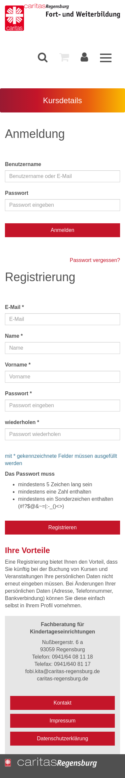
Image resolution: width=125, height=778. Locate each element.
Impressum (62, 720)
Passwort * (18, 393)
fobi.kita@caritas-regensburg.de (62, 671)
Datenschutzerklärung (62, 738)
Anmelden (62, 230)
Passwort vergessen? (95, 260)
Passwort (16, 193)
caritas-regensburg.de (62, 678)
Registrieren (62, 527)
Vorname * (18, 364)
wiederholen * (22, 422)
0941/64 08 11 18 (72, 657)
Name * (14, 336)
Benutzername (23, 164)
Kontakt (62, 703)
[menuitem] (43, 57)
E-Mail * (14, 307)
